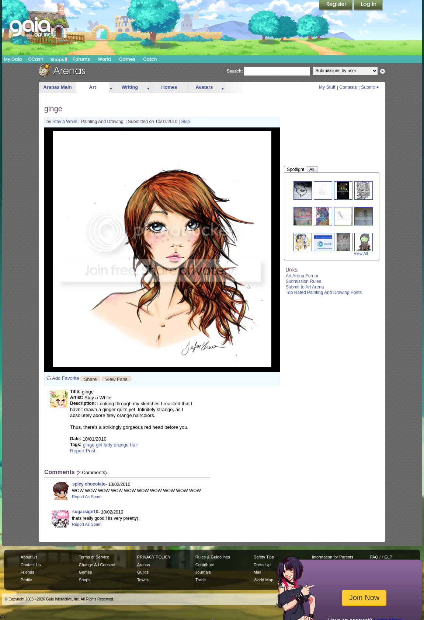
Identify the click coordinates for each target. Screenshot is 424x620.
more (111, 87)
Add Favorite (65, 378)
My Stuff (327, 87)
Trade (200, 580)
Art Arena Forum (302, 276)
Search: (235, 71)
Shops (59, 59)
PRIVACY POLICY (154, 557)
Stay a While (65, 121)
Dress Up (262, 565)
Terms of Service (94, 557)
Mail (257, 572)
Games (127, 59)
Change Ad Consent (97, 565)
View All (361, 253)
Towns (143, 580)
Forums (81, 59)
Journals (203, 572)
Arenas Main (57, 87)
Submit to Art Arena (305, 287)
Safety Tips (264, 557)
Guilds (143, 572)
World (104, 59)
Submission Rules (303, 281)
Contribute (204, 565)
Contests (348, 87)
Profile (26, 580)
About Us (29, 557)
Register (336, 5)
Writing (130, 87)
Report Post (82, 450)
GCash (36, 59)
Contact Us (31, 565)
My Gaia (13, 59)
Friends (27, 572)
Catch (150, 59)
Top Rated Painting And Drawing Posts (324, 292)
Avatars (204, 87)
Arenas (143, 565)
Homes (169, 87)
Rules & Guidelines (212, 557)
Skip (185, 121)
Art (92, 87)
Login (368, 5)
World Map (263, 580)
